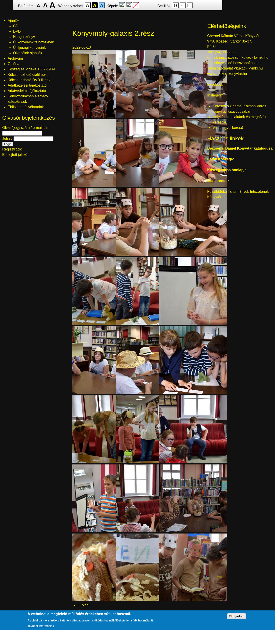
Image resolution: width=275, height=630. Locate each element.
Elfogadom (236, 617)
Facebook (215, 84)
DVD (17, 31)
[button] (106, 116)
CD (15, 26)
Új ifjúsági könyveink (29, 47)
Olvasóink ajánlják (27, 53)
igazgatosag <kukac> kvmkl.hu (244, 57)
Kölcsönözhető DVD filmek (29, 80)
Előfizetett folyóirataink (26, 107)
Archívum (15, 58)
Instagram (215, 95)
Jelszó (7, 138)
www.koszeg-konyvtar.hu (227, 74)
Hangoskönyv (24, 37)
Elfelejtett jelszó (14, 155)
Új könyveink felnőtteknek (33, 42)
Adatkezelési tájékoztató (27, 85)
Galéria (13, 64)
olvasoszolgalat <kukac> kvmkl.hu (236, 68)
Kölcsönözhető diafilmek (27, 74)
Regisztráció (12, 149)
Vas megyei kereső (228, 128)
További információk (41, 626)
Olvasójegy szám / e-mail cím (25, 128)
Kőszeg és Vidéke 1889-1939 (31, 69)
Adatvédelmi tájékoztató (27, 91)
